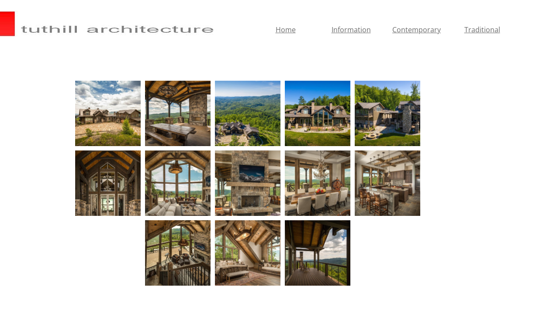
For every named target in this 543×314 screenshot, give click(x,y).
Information (351, 29)
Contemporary (416, 29)
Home (286, 29)
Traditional (482, 29)
